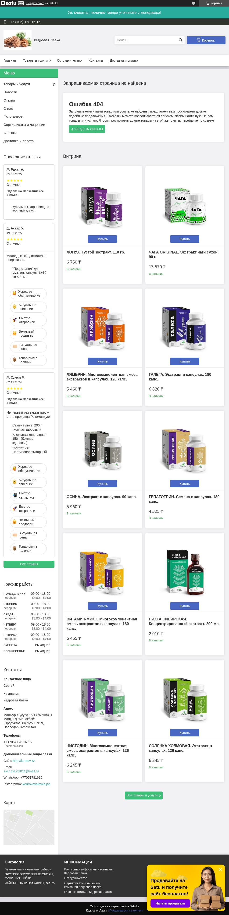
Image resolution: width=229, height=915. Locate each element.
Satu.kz (134, 906)
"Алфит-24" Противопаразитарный (29, 450)
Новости (10, 92)
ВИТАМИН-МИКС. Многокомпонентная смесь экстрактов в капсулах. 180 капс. (102, 623)
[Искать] (180, 40)
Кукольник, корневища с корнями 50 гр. (30, 209)
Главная (10, 60)
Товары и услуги (35, 60)
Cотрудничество (75, 878)
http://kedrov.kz (24, 761)
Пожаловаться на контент (126, 910)
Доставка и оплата (124, 60)
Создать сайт (35, 3)
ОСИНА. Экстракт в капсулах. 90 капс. (102, 497)
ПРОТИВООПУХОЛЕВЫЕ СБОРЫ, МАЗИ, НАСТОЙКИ (29, 876)
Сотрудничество (69, 60)
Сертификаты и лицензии (24, 125)
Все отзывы (29, 564)
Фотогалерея (14, 116)
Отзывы (10, 133)
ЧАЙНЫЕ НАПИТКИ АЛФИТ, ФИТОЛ (30, 883)
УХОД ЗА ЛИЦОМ (88, 129)
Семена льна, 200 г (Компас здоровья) (27, 427)
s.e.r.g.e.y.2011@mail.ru (21, 771)
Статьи (9, 100)
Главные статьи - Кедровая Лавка (88, 892)
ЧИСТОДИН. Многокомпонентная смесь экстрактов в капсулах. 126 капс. (98, 750)
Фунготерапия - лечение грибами (28, 869)
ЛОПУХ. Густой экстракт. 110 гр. (96, 252)
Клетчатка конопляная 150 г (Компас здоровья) (29, 439)
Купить (102, 239)
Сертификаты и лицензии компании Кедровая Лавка (82, 885)
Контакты (96, 60)
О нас (8, 108)
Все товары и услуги (142, 795)
